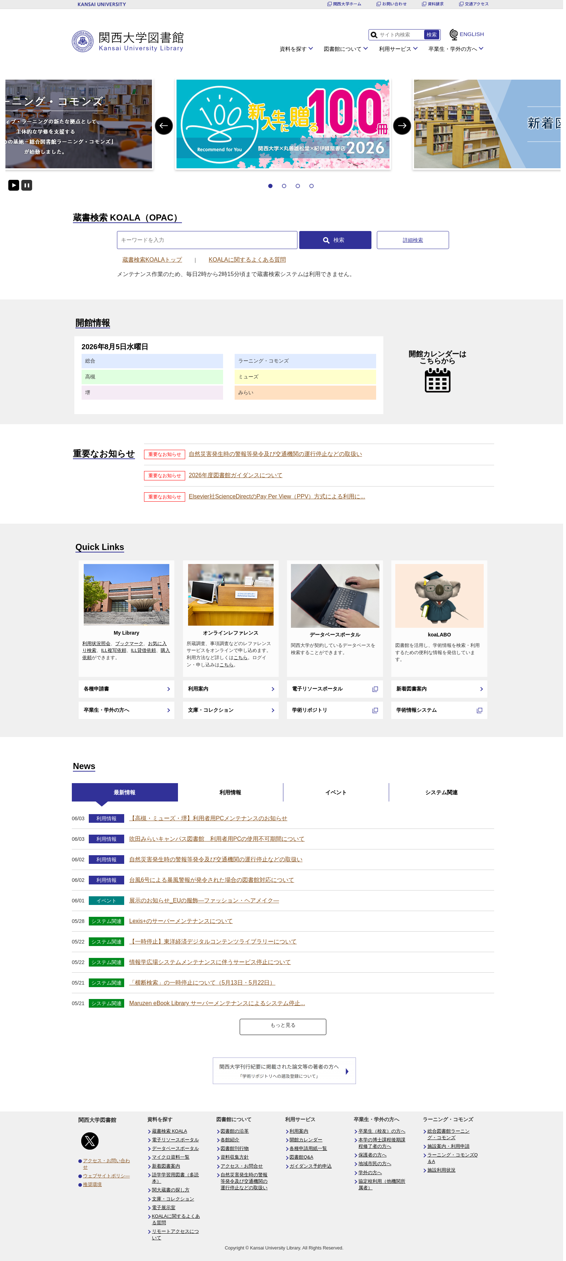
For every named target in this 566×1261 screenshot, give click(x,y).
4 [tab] (311, 186)
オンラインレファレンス (230, 633)
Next (402, 125)
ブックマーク (129, 643)
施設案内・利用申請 (448, 1146)
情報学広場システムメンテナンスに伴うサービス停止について (210, 962)
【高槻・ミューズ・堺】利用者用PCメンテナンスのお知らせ (208, 818)
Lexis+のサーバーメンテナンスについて (181, 921)
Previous (164, 125)
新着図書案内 (411, 689)
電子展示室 (163, 1207)
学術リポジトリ (309, 710)
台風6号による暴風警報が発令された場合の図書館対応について (211, 880)
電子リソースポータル (317, 689)
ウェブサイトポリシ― (106, 1175)
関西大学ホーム (347, 3)
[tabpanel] (283, 124)
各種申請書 (96, 689)
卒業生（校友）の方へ (381, 1131)
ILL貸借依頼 (143, 650)
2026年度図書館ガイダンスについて (236, 475)
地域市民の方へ (374, 1163)
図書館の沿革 (235, 1131)
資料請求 (436, 3)
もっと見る (283, 1025)
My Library (126, 633)
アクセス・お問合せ (242, 1166)
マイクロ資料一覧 (171, 1157)
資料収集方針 (235, 1157)
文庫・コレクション (211, 710)
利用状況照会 (96, 643)
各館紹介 (230, 1139)
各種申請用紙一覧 (308, 1148)
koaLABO (439, 635)
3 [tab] (298, 186)
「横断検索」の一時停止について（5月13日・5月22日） (202, 983)
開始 (13, 185)
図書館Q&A (301, 1157)
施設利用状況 (441, 1170)
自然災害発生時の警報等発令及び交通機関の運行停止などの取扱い (275, 454)
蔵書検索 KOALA (169, 1131)
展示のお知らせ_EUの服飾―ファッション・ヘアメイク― (204, 900)
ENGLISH (472, 34)
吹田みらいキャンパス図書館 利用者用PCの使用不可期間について (217, 839)
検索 (339, 240)
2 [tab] (284, 186)
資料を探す (293, 49)
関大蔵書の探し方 (171, 1190)
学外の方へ (370, 1172)
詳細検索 (413, 240)
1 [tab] (270, 186)
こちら (241, 657)
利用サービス (395, 49)
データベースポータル (335, 635)
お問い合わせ (394, 3)
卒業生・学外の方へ (452, 49)
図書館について (343, 49)
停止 (26, 185)
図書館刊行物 (235, 1148)
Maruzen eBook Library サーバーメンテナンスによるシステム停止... (217, 1003)
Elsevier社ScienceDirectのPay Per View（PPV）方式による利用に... (277, 496)
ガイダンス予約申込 (310, 1166)
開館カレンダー (305, 1139)
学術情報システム (416, 710)
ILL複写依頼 (113, 650)
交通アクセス (477, 3)
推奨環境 (92, 1184)
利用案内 (198, 689)
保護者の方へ (372, 1155)
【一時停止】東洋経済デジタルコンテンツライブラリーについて (213, 941)
